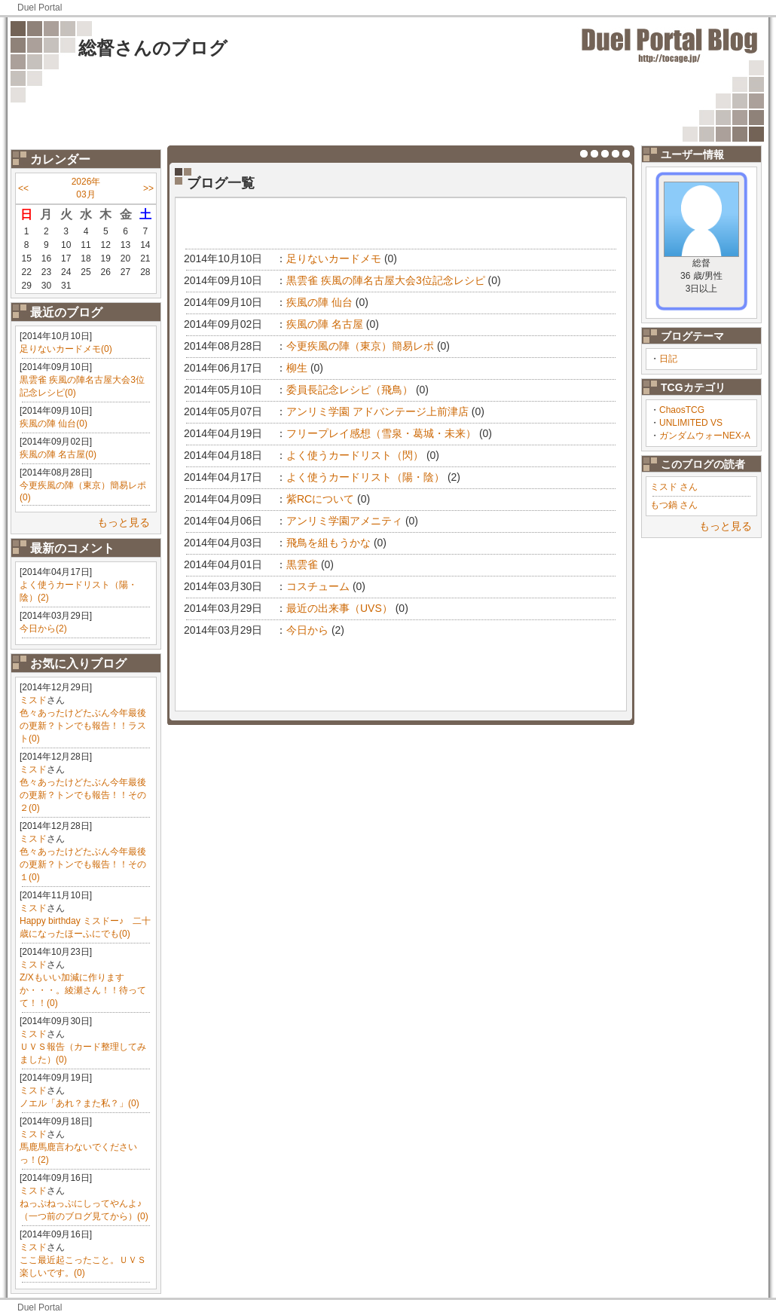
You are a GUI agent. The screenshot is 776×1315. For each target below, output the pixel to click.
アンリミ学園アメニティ (344, 521)
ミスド (33, 700)
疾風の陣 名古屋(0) (58, 454)
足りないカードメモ (333, 258)
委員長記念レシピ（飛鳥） (349, 390)
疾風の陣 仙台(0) (53, 423)
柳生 (296, 368)
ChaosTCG (681, 410)
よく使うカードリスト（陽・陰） (365, 477)
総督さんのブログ (153, 48)
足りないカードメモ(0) (66, 349)
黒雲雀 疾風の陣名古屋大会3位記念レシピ (385, 280)
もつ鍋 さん (674, 505)
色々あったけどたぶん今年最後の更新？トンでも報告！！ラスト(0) (83, 726)
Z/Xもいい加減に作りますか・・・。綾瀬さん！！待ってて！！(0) (83, 990)
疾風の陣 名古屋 (324, 324)
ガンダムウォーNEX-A (704, 435)
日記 (668, 358)
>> (148, 188)
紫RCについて (320, 499)
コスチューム (318, 586)
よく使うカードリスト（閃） (354, 455)
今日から (307, 630)
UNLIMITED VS (691, 422)
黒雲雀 (302, 564)
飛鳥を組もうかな (328, 543)
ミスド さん (674, 487)
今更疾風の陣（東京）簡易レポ (360, 346)
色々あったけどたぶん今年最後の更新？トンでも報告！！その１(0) (83, 864)
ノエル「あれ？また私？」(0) (79, 1103)
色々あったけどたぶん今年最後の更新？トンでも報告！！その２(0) (83, 795)
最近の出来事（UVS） (339, 608)
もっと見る (123, 522)
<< (23, 188)
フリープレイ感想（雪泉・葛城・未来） (381, 433)
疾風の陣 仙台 (319, 302)
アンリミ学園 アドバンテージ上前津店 (377, 411)
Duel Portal (39, 7)
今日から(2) (43, 628)
